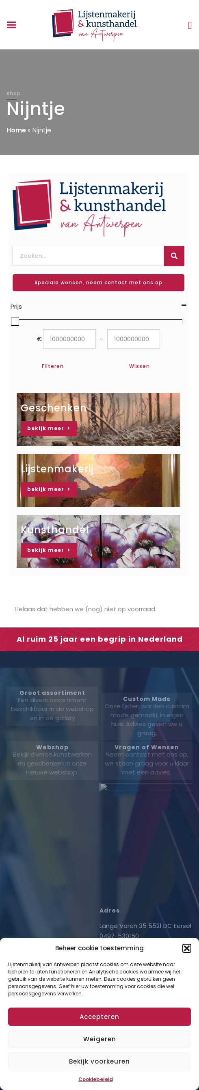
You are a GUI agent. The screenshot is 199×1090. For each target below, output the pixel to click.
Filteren (53, 366)
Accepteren (99, 1016)
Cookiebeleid (95, 1079)
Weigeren (99, 1039)
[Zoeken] (174, 256)
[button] (187, 948)
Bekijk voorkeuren (99, 1061)
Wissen (139, 366)
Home (16, 130)
